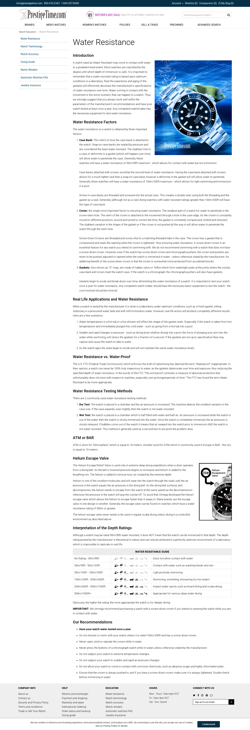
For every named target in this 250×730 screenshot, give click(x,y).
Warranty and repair (73, 702)
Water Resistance (30, 38)
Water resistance (115, 693)
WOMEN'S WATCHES (94, 24)
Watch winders (114, 706)
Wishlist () (191, 3)
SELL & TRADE (149, 24)
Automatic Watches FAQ (34, 77)
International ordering (74, 706)
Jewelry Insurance (31, 85)
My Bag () (226, 3)
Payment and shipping (74, 698)
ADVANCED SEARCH (209, 24)
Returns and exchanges (75, 693)
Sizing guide (69, 715)
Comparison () (208, 3)
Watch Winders (29, 69)
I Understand (208, 724)
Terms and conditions (30, 706)
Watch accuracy (115, 702)
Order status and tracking (76, 711)
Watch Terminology (31, 46)
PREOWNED (176, 24)
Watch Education (27, 32)
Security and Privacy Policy (33, 702)
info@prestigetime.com (29, 3)
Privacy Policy (110, 726)
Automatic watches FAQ (119, 711)
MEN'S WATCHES (56, 24)
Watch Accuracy (30, 54)
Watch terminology (116, 698)
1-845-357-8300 (70, 3)
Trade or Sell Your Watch (32, 711)
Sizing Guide (28, 61)
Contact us (24, 698)
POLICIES (125, 24)
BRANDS (30, 24)
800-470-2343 (52, 3)
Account (177, 3)
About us (23, 693)
